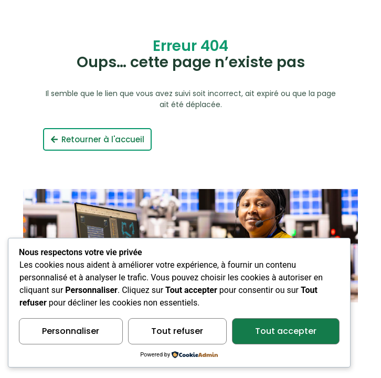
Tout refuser (177, 331)
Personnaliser (70, 331)
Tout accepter (285, 331)
